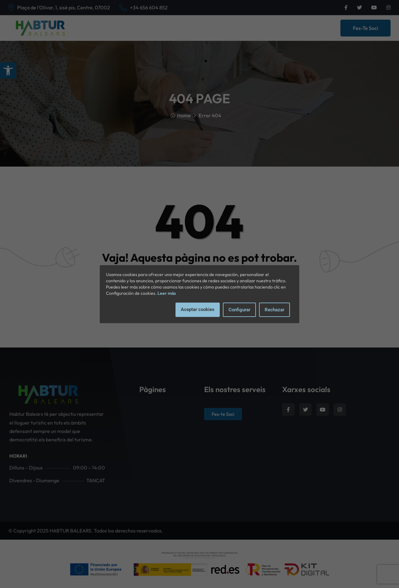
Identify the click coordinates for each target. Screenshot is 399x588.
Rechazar (274, 310)
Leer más (166, 293)
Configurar (239, 310)
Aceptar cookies (197, 309)
